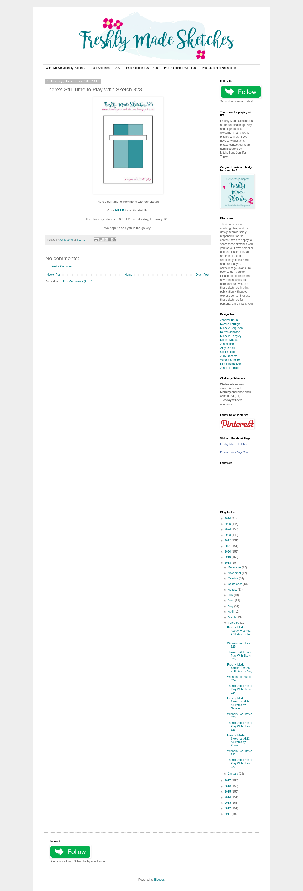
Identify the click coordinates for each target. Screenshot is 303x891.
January (233, 773)
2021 (228, 546)
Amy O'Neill (227, 348)
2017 (228, 780)
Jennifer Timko (229, 367)
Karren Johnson (230, 332)
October (233, 578)
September (235, 584)
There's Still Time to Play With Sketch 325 (239, 656)
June (231, 600)
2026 (228, 518)
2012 (228, 808)
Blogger (159, 879)
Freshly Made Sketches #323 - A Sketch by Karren (239, 740)
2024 (228, 529)
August (233, 589)
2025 (228, 524)
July (231, 595)
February (234, 622)
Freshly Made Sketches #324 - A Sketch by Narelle (239, 703)
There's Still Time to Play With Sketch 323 (239, 726)
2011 (228, 814)
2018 (228, 562)
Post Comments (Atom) (77, 281)
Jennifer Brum (229, 320)
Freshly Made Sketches (233, 444)
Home (128, 274)
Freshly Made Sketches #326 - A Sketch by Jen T (239, 632)
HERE (119, 210)
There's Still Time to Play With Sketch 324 (239, 689)
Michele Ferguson (231, 328)
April (231, 611)
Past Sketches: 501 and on (219, 68)
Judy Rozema (228, 356)
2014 (228, 797)
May (231, 606)
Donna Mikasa (229, 340)
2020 (228, 551)
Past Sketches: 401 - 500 (180, 68)
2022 (228, 540)
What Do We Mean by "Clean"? (65, 68)
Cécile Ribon (228, 352)
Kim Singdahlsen (230, 363)
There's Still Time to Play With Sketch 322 (239, 763)
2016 (228, 786)
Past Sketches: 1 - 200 (105, 68)
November (235, 573)
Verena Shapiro (230, 359)
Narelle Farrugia (230, 324)
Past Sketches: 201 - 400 (142, 68)
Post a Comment (61, 266)
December (235, 567)
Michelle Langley (230, 336)
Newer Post (54, 274)
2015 (228, 791)
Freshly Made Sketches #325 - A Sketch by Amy (239, 668)
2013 (228, 802)
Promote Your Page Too (234, 452)
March (232, 617)
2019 (228, 557)
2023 (228, 535)
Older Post (202, 274)
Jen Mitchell (227, 344)
